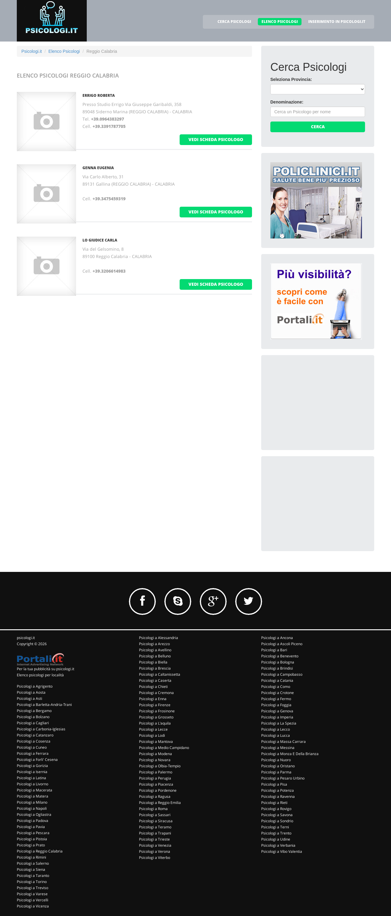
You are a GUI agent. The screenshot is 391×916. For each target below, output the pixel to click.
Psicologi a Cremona (156, 692)
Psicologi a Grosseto (156, 717)
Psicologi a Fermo (276, 698)
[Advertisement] (316, 402)
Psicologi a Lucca (275, 735)
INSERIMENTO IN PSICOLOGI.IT (336, 21)
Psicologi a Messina (277, 747)
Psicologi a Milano (32, 802)
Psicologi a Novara (154, 759)
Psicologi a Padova (32, 820)
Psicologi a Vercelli (32, 900)
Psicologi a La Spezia (278, 723)
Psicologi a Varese (32, 893)
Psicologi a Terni (275, 827)
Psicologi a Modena (155, 753)
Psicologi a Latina (31, 777)
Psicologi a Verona (154, 851)
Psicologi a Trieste (154, 839)
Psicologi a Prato (31, 845)
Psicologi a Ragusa (154, 796)
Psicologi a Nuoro (276, 759)
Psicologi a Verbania (278, 845)
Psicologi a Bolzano (33, 716)
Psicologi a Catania (277, 680)
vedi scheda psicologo (215, 139)
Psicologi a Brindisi (277, 668)
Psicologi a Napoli (32, 808)
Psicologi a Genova (277, 711)
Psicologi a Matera (32, 796)
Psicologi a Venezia (155, 845)
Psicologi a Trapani (155, 833)
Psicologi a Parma (276, 772)
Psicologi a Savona (277, 814)
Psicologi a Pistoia (32, 838)
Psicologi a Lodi (152, 735)
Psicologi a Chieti (153, 686)
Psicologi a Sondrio (277, 820)
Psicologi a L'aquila (155, 723)
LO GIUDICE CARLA (99, 240)
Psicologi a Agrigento (35, 686)
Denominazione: (286, 102)
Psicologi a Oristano (278, 766)
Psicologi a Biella (153, 662)
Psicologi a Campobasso (281, 674)
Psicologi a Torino (32, 881)
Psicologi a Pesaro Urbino (283, 778)
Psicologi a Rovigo (276, 808)
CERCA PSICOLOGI (234, 21)
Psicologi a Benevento (279, 656)
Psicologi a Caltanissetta (159, 674)
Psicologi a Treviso (32, 887)
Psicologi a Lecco (275, 729)
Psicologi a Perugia (155, 778)
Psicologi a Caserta (155, 680)
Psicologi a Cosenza (33, 741)
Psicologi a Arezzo (154, 643)
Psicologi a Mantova (156, 741)
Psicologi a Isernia (32, 771)
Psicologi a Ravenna (278, 796)
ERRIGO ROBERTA (98, 95)
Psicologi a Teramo (155, 827)
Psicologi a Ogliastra (34, 814)
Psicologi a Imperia (277, 717)
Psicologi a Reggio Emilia (160, 802)
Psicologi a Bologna (277, 662)
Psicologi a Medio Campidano (164, 747)
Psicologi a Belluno (155, 656)
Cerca (318, 126)
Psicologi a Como (275, 686)
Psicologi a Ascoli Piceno (281, 643)
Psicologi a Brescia (155, 668)
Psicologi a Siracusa (156, 820)
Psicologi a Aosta (31, 692)
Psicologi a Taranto (33, 875)
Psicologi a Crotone (277, 692)
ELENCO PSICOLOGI (279, 21)
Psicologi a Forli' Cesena (37, 759)
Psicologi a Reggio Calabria (40, 851)
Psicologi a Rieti (274, 802)
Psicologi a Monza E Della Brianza (290, 753)
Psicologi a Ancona (277, 637)
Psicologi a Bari (274, 649)
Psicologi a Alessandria (158, 637)
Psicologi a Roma (153, 808)
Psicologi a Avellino (155, 649)
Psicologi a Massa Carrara (283, 741)
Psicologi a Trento (276, 833)
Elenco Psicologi (64, 51)
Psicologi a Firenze (154, 704)
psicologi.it (26, 637)
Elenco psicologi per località (40, 675)
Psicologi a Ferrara (33, 753)
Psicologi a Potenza (277, 790)
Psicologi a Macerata (34, 790)
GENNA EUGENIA (98, 167)
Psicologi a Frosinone (157, 711)
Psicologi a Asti (29, 698)
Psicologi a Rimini (31, 857)
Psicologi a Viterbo (154, 857)
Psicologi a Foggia (276, 704)
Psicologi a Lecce (153, 729)
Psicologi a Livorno (32, 784)
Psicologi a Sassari (154, 814)
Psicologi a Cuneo (32, 747)
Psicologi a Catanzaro (35, 735)
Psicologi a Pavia (31, 826)
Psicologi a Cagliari (33, 722)
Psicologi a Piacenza (156, 784)
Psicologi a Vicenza (33, 906)
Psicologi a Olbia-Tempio (160, 766)
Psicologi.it (31, 51)
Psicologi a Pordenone (158, 790)
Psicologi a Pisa (274, 784)
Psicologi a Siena (31, 869)
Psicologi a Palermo (155, 772)
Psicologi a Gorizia (32, 765)
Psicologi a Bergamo (34, 710)
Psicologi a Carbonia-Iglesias (41, 729)
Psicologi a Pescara (33, 832)
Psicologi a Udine (275, 839)
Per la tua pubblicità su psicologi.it (45, 668)
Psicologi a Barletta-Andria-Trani (44, 704)
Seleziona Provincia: (291, 79)
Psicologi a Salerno (33, 863)
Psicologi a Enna (152, 698)
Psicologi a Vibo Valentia (281, 851)
